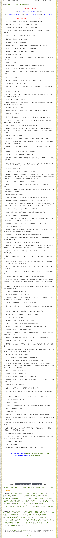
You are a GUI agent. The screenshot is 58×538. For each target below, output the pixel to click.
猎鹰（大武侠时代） (37, 520)
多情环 (5, 501)
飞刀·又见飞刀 (33, 505)
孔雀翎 (45, 500)
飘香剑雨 (33, 495)
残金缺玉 (35, 493)
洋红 (12, 14)
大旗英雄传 (46, 495)
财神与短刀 (43, 506)
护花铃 (26, 495)
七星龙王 (30, 503)
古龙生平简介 (6, 487)
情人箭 (39, 495)
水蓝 (16, 14)
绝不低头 (33, 500)
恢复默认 (50, 14)
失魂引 (9, 495)
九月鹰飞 (20, 500)
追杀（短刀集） (39, 522)
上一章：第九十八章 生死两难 (19, 18)
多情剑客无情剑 (45, 497)
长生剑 (39, 500)
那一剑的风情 (21, 506)
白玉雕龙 (6, 506)
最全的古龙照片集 (15, 487)
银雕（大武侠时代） (9, 522)
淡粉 (14, 14)
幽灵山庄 (50, 517)
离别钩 (36, 503)
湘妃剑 (21, 495)
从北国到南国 (14, 493)
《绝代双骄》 (33, 11)
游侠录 (24, 511)
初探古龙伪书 (31, 487)
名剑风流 (16, 497)
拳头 (39, 501)
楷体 (35, 14)
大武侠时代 (35, 506)
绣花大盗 (30, 517)
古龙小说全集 (11, 4)
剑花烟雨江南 (24, 501)
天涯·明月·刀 (33, 501)
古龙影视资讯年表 (49, 487)
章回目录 (29, 484)
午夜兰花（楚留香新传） (22, 505)
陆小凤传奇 (13, 500)
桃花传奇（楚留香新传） (38, 498)
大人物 (28, 498)
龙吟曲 (9, 497)
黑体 (29, 14)
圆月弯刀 (9, 503)
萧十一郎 (16, 498)
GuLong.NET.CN (27, 0)
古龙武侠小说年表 (40, 487)
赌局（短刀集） (20, 522)
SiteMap (36, 535)
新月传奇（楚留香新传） (18, 516)
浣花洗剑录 (9, 512)
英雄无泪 (12, 505)
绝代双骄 (29, 497)
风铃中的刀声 (49, 505)
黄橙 (10, 14)
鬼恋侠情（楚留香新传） (27, 514)
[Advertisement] (29, 470)
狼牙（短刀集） (29, 522)
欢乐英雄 (22, 498)
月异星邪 (48, 493)
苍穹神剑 (21, 493)
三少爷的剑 (45, 501)
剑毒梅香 (28, 493)
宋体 (27, 14)
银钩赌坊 (44, 517)
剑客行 (15, 495)
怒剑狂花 (13, 506)
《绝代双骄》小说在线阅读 (22, 4)
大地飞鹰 (23, 503)
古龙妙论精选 (23, 487)
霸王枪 (11, 501)
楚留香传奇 (36, 497)
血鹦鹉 (17, 501)
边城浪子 (6, 500)
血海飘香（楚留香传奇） (40, 512)
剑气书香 (42, 493)
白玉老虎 (48, 524)
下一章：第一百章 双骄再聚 (35, 18)
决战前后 (37, 517)
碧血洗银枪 (16, 503)
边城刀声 (28, 506)
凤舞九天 (43, 503)
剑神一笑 (41, 505)
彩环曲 (12, 511)
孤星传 (42, 511)
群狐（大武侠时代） (49, 520)
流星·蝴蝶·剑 (49, 498)
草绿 (18, 14)
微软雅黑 (32, 14)
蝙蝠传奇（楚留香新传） (41, 514)
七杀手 (26, 500)
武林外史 (22, 497)
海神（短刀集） (49, 522)
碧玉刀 (51, 500)
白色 (20, 14)
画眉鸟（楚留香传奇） (15, 514)
